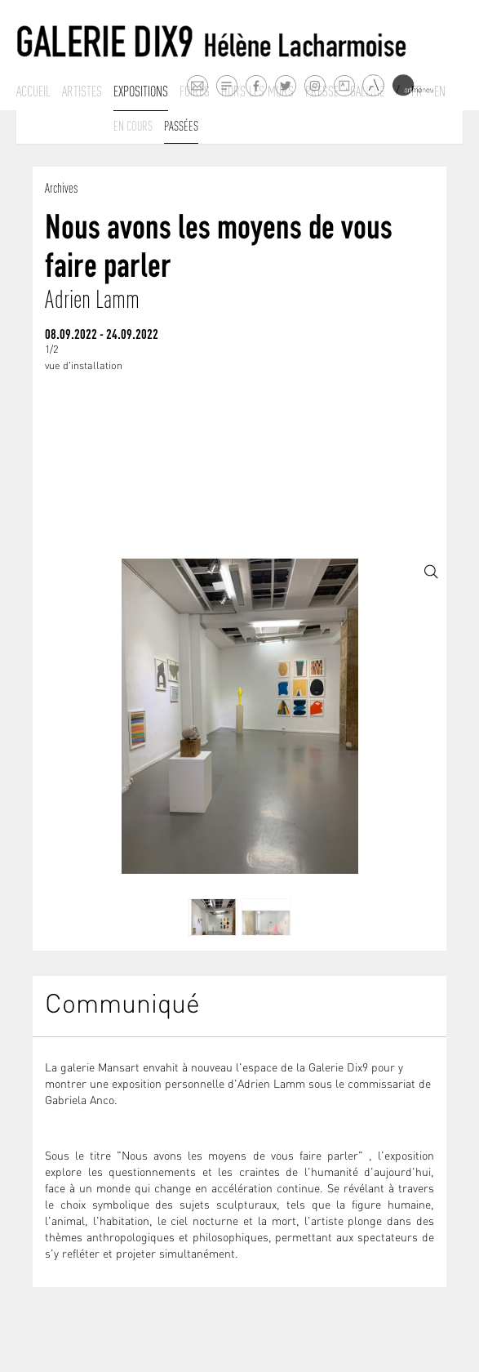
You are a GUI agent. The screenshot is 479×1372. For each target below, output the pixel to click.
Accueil (33, 91)
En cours (133, 125)
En (440, 91)
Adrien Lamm (92, 299)
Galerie (367, 91)
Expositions (140, 91)
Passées (181, 125)
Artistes (82, 91)
